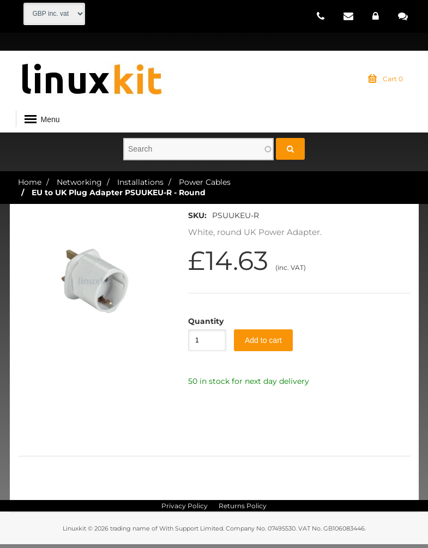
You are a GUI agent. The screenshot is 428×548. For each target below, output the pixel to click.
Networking (79, 185)
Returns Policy (243, 509)
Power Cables (205, 185)
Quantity (201, 325)
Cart (385, 83)
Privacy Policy (184, 509)
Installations (140, 185)
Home (29, 185)
